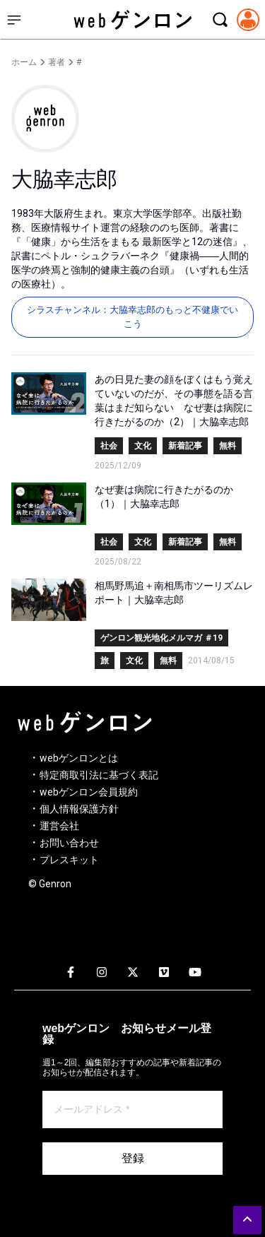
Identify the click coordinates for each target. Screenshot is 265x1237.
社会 (108, 446)
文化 (142, 446)
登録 (133, 1158)
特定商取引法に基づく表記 (99, 775)
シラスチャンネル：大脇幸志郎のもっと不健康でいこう (132, 316)
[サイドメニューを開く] (14, 20)
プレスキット (69, 859)
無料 (227, 446)
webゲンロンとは (79, 758)
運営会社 (59, 825)
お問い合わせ (69, 842)
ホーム (24, 62)
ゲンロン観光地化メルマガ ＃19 (161, 638)
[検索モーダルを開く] (219, 19)
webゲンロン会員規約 (89, 792)
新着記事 (185, 446)
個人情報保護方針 (79, 809)
